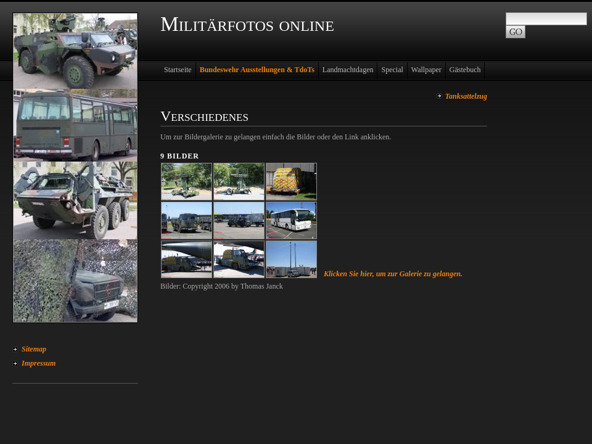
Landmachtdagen (348, 69)
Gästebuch (465, 69)
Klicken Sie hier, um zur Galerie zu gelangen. (393, 273)
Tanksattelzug (466, 96)
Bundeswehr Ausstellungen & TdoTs (257, 69)
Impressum (39, 363)
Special (392, 69)
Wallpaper (426, 69)
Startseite (178, 69)
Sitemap (34, 349)
